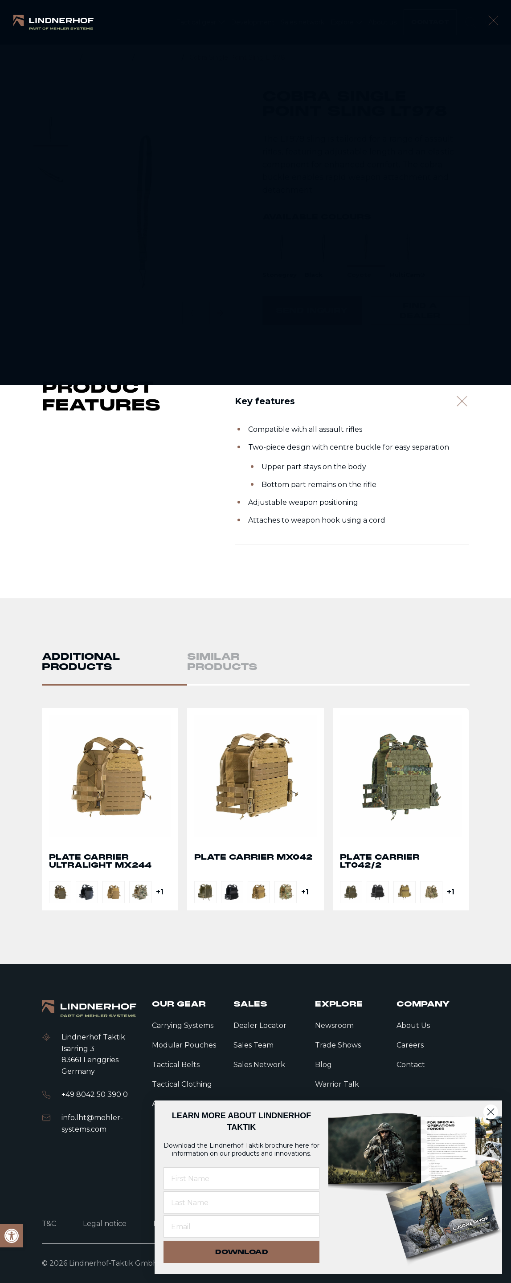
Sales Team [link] (253, 1045)
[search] (470, 22)
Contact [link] (411, 1064)
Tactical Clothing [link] (182, 1084)
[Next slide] (220, 313)
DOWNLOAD (241, 1252)
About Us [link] (413, 1025)
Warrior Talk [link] (337, 1084)
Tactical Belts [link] (176, 1064)
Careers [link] (410, 1045)
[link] (53, 22)
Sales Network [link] (259, 1064)
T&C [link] (49, 1223)
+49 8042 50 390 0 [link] (94, 1094)
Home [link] (66, 57)
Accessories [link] (159, 57)
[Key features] (352, 407)
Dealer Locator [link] (259, 1025)
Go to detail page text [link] (110, 812)
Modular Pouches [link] (184, 1045)
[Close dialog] (491, 1112)
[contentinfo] (255, 194)
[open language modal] (491, 22)
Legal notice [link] (105, 1223)
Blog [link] (323, 1064)
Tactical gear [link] (108, 57)
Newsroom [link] (334, 1025)
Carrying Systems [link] (182, 1025)
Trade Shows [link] (338, 1045)
